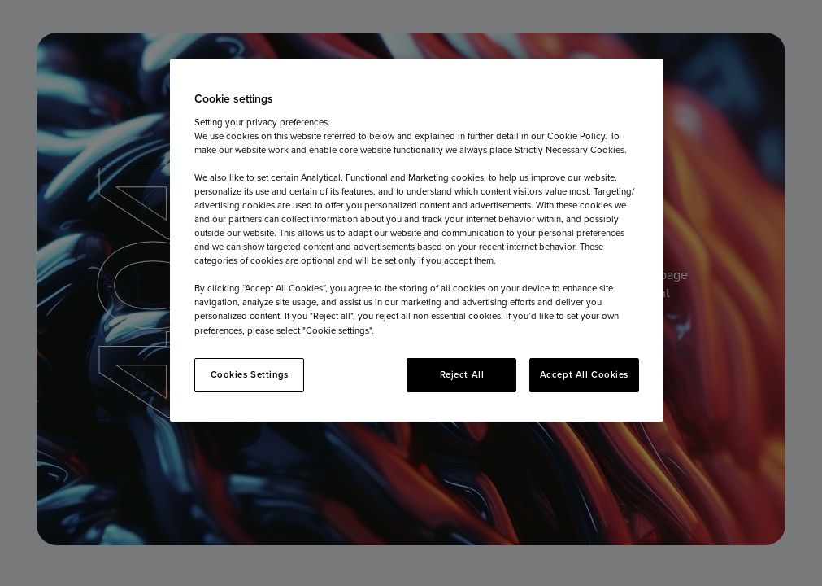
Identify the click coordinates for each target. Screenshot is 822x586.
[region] (416, 240)
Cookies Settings (250, 374)
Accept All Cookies (584, 374)
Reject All (462, 374)
